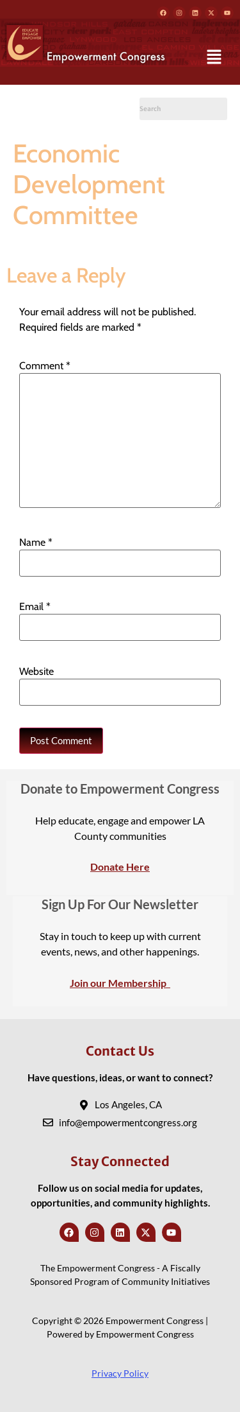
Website (36, 672)
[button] (214, 58)
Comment (44, 366)
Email (35, 607)
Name (35, 542)
